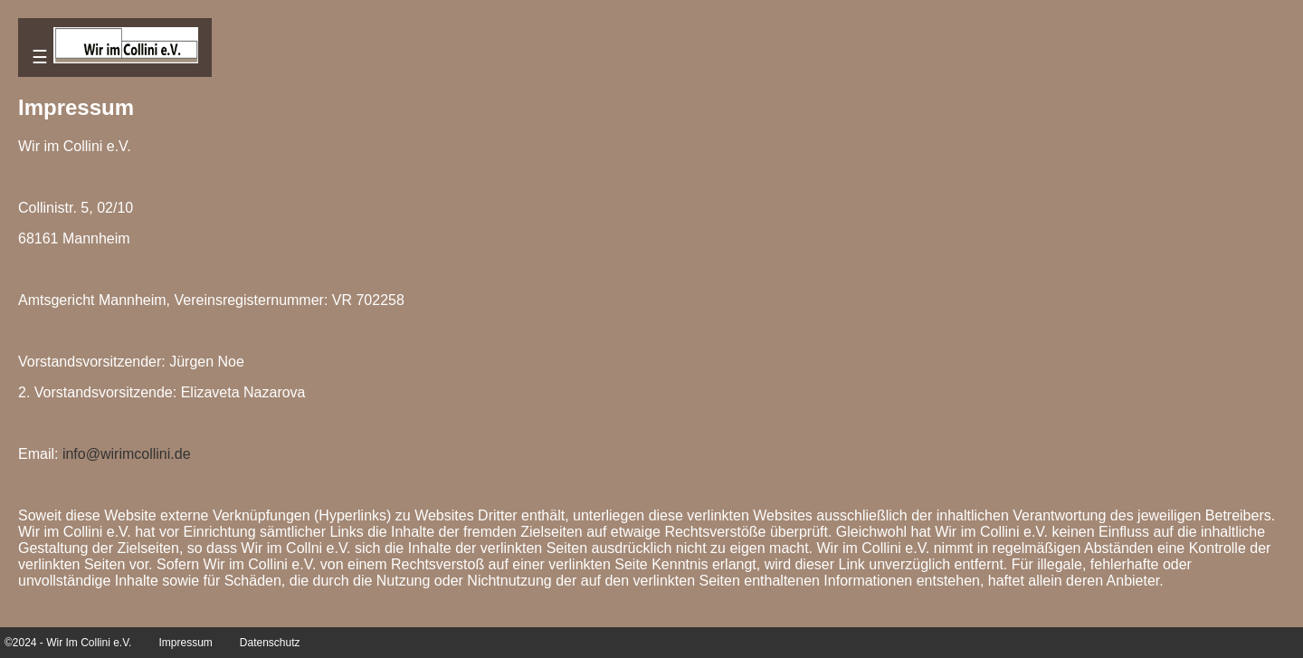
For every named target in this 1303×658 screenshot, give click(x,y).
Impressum (185, 642)
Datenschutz (270, 642)
